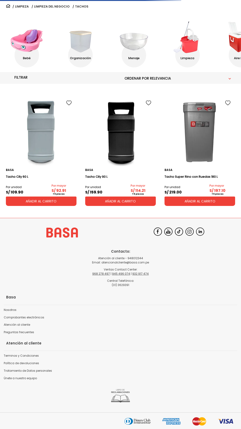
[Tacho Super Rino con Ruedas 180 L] (200, 151)
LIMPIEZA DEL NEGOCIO (52, 6)
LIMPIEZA (22, 6)
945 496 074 (121, 274)
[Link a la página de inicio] (8, 7)
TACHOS (81, 6)
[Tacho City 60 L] (41, 151)
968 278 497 (101, 274)
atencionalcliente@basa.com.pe (125, 262)
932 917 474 (140, 274)
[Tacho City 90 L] (120, 151)
